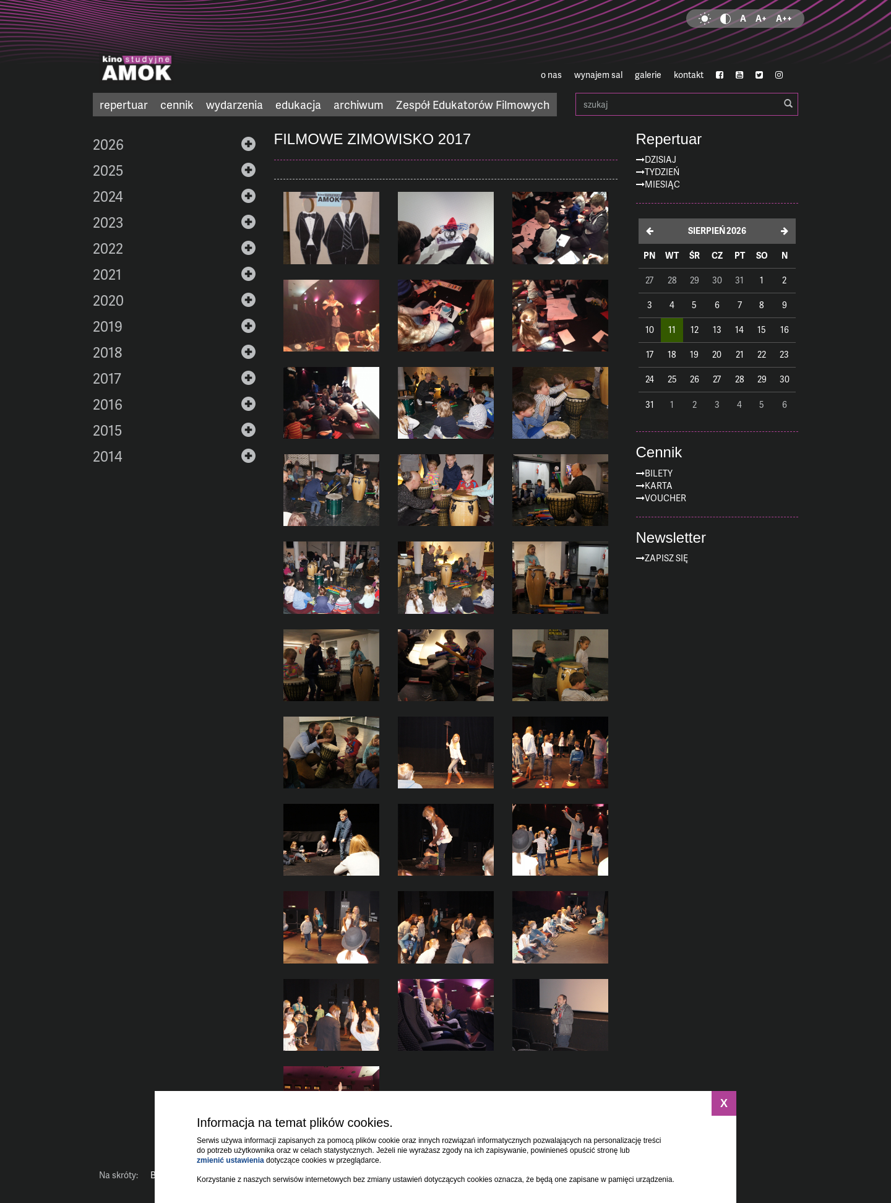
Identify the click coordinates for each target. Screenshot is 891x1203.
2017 (107, 378)
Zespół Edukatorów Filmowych (472, 104)
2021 (107, 274)
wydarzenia (234, 104)
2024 (108, 196)
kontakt (689, 74)
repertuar (124, 104)
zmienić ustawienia (230, 1160)
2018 (107, 352)
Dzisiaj (660, 159)
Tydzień (662, 172)
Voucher (665, 498)
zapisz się (666, 558)
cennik (177, 104)
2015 (107, 430)
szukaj (686, 104)
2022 (108, 248)
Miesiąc (662, 184)
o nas (551, 74)
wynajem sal (598, 74)
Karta (659, 485)
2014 (108, 456)
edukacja (298, 104)
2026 (108, 144)
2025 (108, 170)
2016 (108, 404)
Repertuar (669, 139)
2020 (108, 300)
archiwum (359, 104)
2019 (108, 326)
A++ (784, 18)
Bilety (659, 473)
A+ (761, 18)
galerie (648, 74)
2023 (108, 222)
